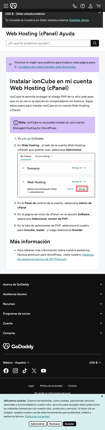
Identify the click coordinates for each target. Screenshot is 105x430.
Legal (31, 386)
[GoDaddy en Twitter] (34, 372)
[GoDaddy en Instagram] (15, 372)
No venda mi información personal (52, 393)
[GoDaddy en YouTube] (43, 372)
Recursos (9, 303)
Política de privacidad (51, 386)
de (29, 138)
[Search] (95, 43)
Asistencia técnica (15, 294)
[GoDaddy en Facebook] (6, 372)
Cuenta (8, 323)
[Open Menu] (4, 5)
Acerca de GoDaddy (16, 284)
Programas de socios (16, 313)
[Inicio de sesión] (90, 6)
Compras (9, 332)
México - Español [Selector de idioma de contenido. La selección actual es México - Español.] (16, 362)
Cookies (72, 386)
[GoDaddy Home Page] (18, 346)
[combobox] (48, 43)
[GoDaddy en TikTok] (25, 372)
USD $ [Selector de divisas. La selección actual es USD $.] (95, 362)
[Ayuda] (82, 6)
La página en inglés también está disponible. (47, 66)
